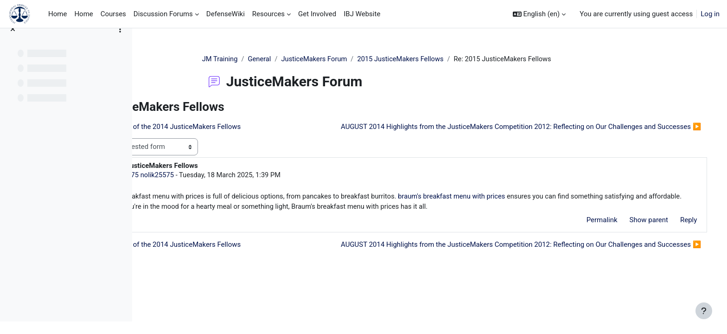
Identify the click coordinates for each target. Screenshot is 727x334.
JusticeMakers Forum (350, 59)
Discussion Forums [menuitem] (163, 14)
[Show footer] (703, 310)
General (295, 59)
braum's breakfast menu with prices (542, 214)
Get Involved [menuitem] (317, 14)
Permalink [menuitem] (588, 238)
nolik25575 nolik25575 (223, 192)
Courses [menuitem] (113, 14)
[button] (539, 14)
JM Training (255, 59)
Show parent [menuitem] (635, 238)
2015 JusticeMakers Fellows (439, 59)
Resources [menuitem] (268, 14)
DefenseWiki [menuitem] (225, 14)
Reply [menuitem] (675, 238)
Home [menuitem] (57, 14)
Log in (710, 14)
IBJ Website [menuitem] (362, 14)
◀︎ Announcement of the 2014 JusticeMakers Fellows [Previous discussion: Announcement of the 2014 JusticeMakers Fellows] (239, 126)
